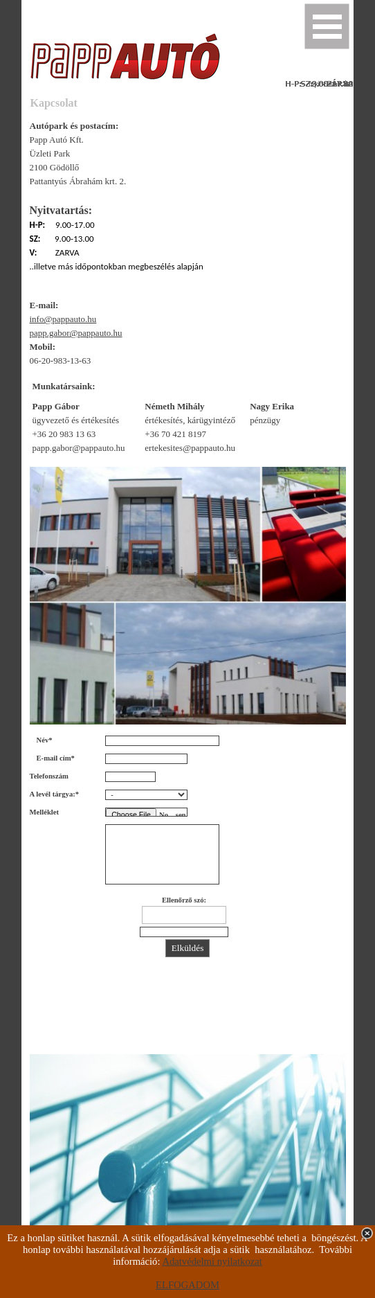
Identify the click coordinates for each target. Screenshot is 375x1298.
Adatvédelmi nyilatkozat (212, 1261)
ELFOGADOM (187, 1284)
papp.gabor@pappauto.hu (76, 333)
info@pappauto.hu (63, 319)
